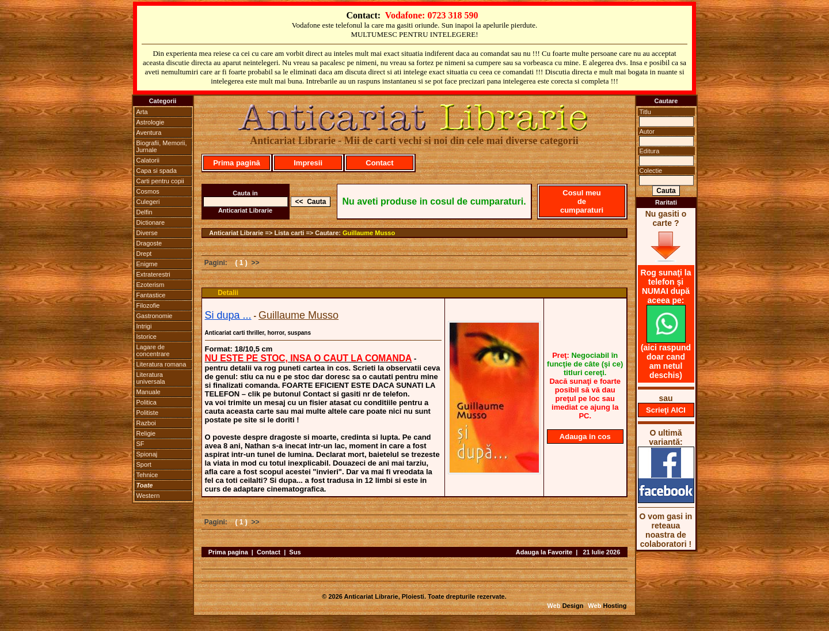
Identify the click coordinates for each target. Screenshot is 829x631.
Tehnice (147, 474)
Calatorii (147, 160)
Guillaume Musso (369, 232)
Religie (146, 433)
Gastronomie (154, 315)
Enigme (147, 263)
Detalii (228, 293)
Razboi (146, 423)
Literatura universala (150, 378)
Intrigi (144, 326)
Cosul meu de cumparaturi (581, 201)
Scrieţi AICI (666, 410)
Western (148, 495)
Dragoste (149, 243)
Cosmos (147, 191)
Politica (146, 402)
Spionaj (147, 454)
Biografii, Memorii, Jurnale (161, 146)
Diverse (147, 232)
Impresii (308, 162)
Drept (144, 253)
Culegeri (148, 201)
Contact (379, 162)
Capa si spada (156, 170)
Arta (142, 111)
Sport (143, 464)
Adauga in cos (585, 436)
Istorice (146, 336)
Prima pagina (228, 552)
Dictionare (150, 222)
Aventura (149, 132)
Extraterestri (153, 274)
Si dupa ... (228, 315)
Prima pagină (236, 162)
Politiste (147, 412)
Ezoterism (150, 284)
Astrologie (150, 122)
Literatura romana (161, 364)
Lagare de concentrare (153, 350)
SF (140, 443)
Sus (295, 552)
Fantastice (151, 295)
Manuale (148, 391)
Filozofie (148, 305)
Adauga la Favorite (544, 552)
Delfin (144, 212)
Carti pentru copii (160, 180)
